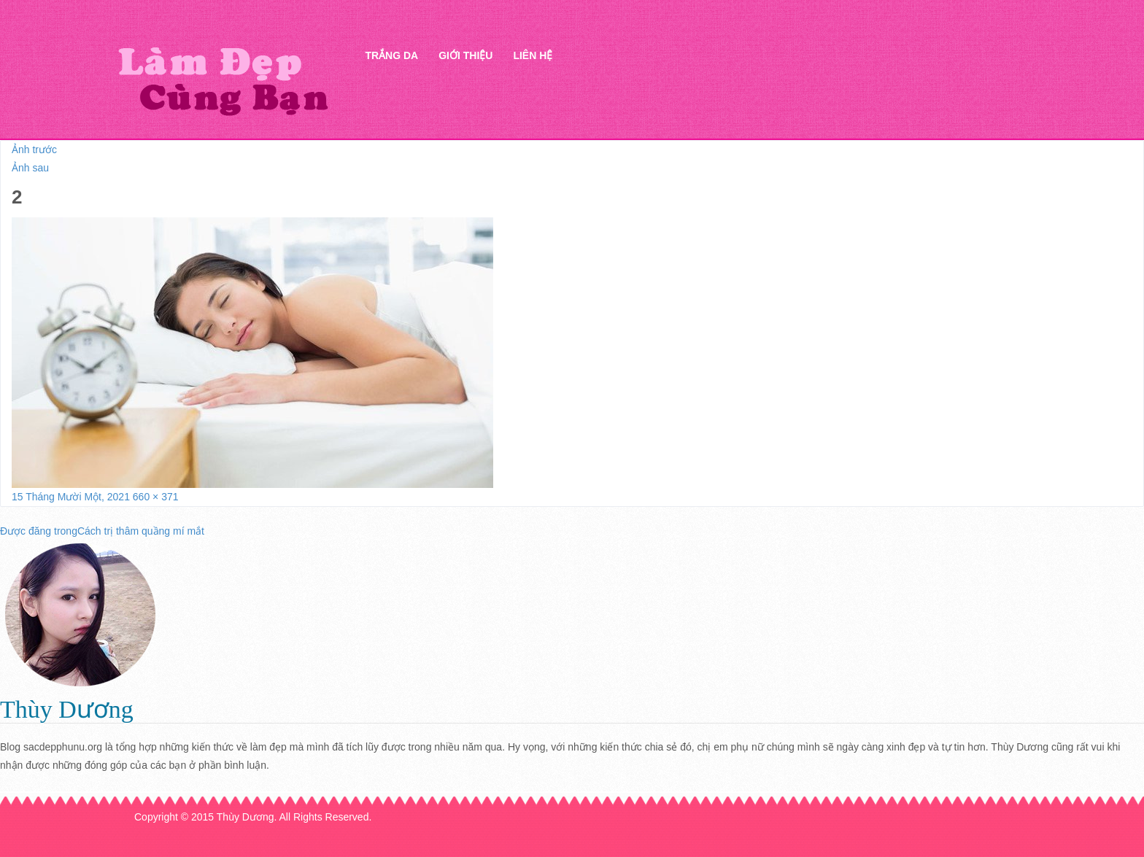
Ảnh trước (34, 149)
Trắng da (391, 55)
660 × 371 (156, 497)
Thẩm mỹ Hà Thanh (222, 80)
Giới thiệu (465, 55)
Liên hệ (532, 55)
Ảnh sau (30, 168)
